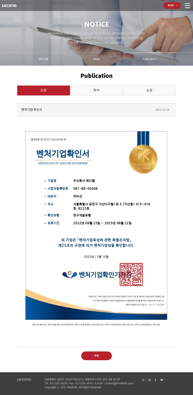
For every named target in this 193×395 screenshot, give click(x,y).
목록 (96, 355)
